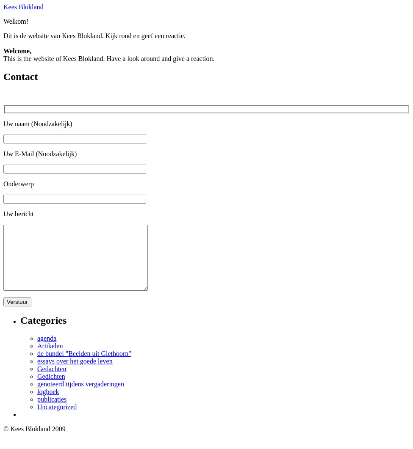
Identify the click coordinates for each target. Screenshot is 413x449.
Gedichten (51, 389)
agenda (46, 351)
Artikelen (50, 358)
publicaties (52, 412)
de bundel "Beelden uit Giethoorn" (84, 366)
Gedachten (51, 381)
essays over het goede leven (75, 373)
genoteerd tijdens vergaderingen (80, 396)
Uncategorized (57, 419)
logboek (48, 404)
